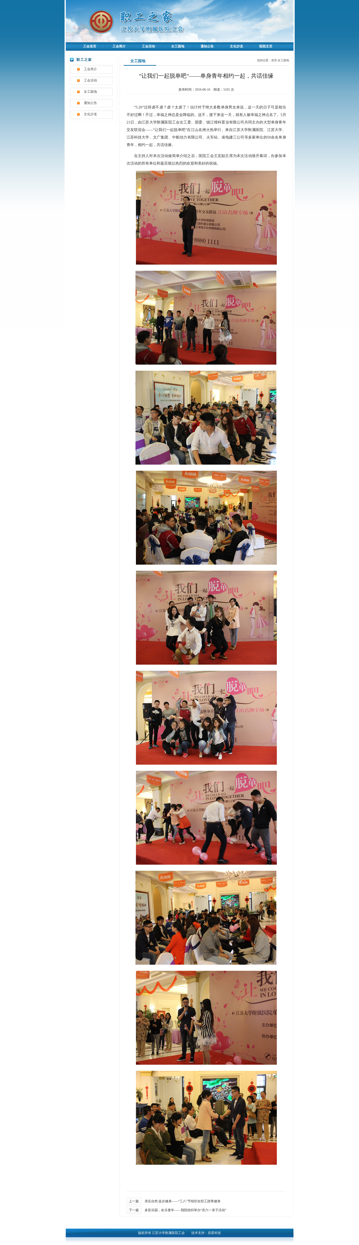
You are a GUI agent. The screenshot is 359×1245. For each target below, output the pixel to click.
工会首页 (89, 46)
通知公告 (207, 46)
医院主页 (265, 46)
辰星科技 (214, 1233)
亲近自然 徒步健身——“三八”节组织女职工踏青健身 (183, 1201)
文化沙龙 (236, 46)
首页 (274, 60)
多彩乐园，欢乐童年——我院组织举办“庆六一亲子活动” (185, 1210)
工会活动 (148, 46)
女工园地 (177, 46)
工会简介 (119, 46)
